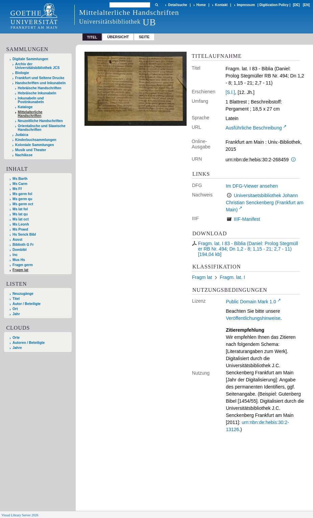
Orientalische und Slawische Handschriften (42, 128)
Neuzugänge (23, 294)
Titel (16, 299)
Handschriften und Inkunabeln (40, 83)
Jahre (17, 348)
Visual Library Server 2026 (19, 515)
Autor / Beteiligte (27, 304)
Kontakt (221, 5)
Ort (15, 309)
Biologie (22, 73)
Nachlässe (23, 155)
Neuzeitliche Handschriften (40, 121)
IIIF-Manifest (247, 219)
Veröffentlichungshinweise (253, 318)
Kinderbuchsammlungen (35, 140)
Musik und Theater (30, 150)
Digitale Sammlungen (30, 59)
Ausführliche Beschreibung (253, 128)
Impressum (246, 5)
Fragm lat (20, 270)
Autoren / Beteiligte (29, 343)
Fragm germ (23, 265)
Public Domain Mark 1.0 (251, 301)
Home (201, 5)
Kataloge (25, 107)
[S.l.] (230, 92)
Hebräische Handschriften (40, 88)
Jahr (16, 314)
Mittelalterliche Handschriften (30, 114)
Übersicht (118, 37)
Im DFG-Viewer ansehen (252, 186)
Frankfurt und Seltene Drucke (40, 78)
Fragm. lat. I (232, 277)
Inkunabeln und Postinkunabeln (31, 100)
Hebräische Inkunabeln (37, 93)
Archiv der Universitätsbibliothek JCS (37, 66)
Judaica (21, 135)
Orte (16, 337)
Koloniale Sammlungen (34, 145)
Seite (144, 37)
